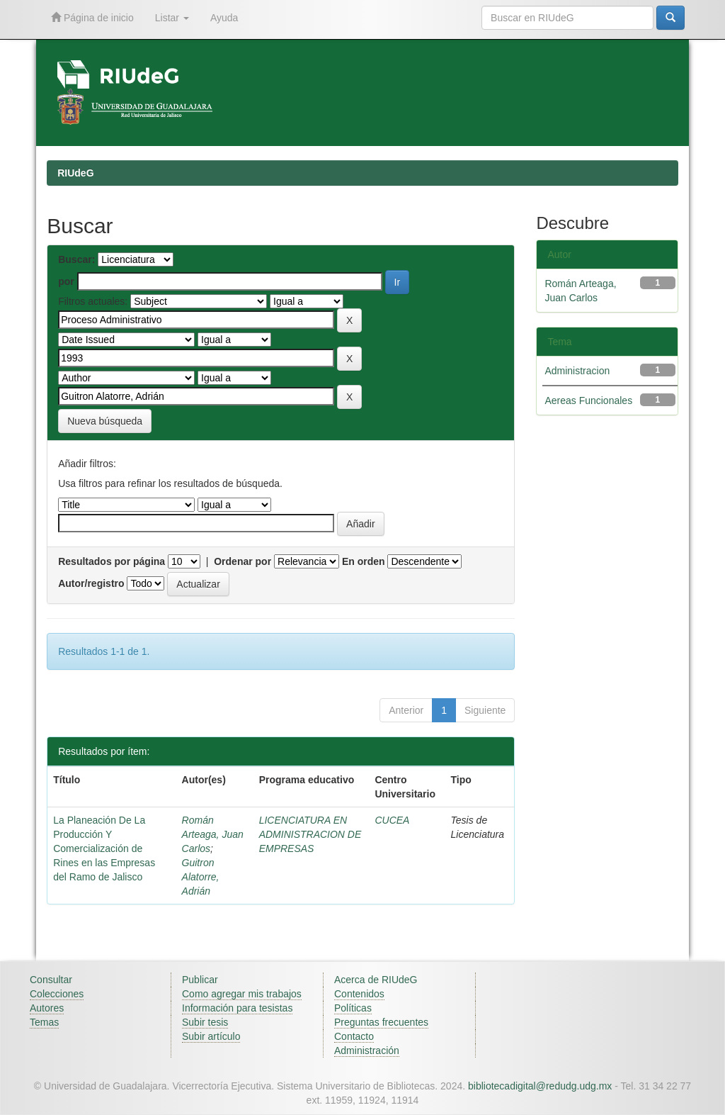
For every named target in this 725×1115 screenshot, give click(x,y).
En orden (363, 561)
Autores (47, 1008)
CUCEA (392, 820)
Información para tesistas (237, 1008)
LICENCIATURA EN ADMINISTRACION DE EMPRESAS (310, 834)
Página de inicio (92, 17)
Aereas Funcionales (588, 400)
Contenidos (359, 993)
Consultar (51, 979)
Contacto (354, 1036)
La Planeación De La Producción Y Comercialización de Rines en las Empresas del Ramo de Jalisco (104, 848)
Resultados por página (111, 561)
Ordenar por (242, 561)
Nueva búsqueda (104, 421)
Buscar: (76, 259)
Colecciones (57, 993)
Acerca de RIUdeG (376, 979)
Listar (172, 17)
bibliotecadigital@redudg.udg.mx (540, 1086)
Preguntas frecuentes (381, 1022)
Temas (44, 1022)
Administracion (577, 370)
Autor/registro (91, 583)
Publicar (200, 979)
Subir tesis (205, 1022)
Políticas (353, 1008)
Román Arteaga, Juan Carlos (213, 834)
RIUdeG (75, 173)
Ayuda (224, 17)
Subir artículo (211, 1036)
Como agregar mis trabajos (242, 993)
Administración (366, 1050)
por (66, 281)
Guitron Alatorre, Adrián (200, 877)
